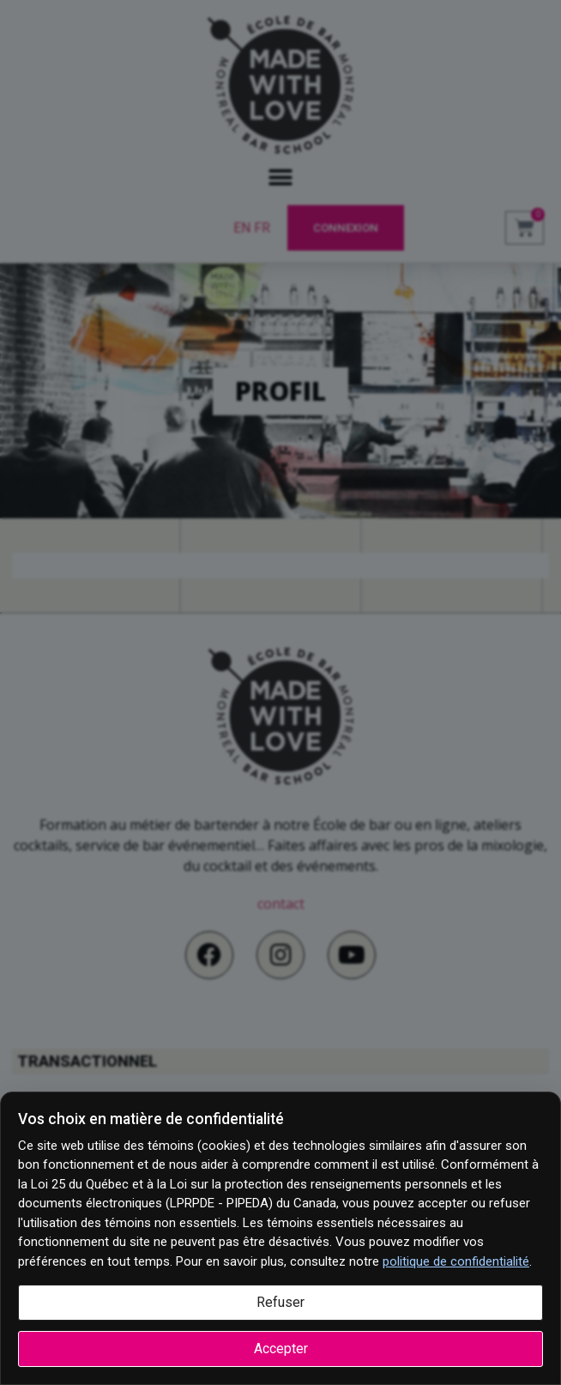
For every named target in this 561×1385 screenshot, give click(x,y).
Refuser (280, 1302)
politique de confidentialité (456, 1261)
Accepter (281, 1348)
